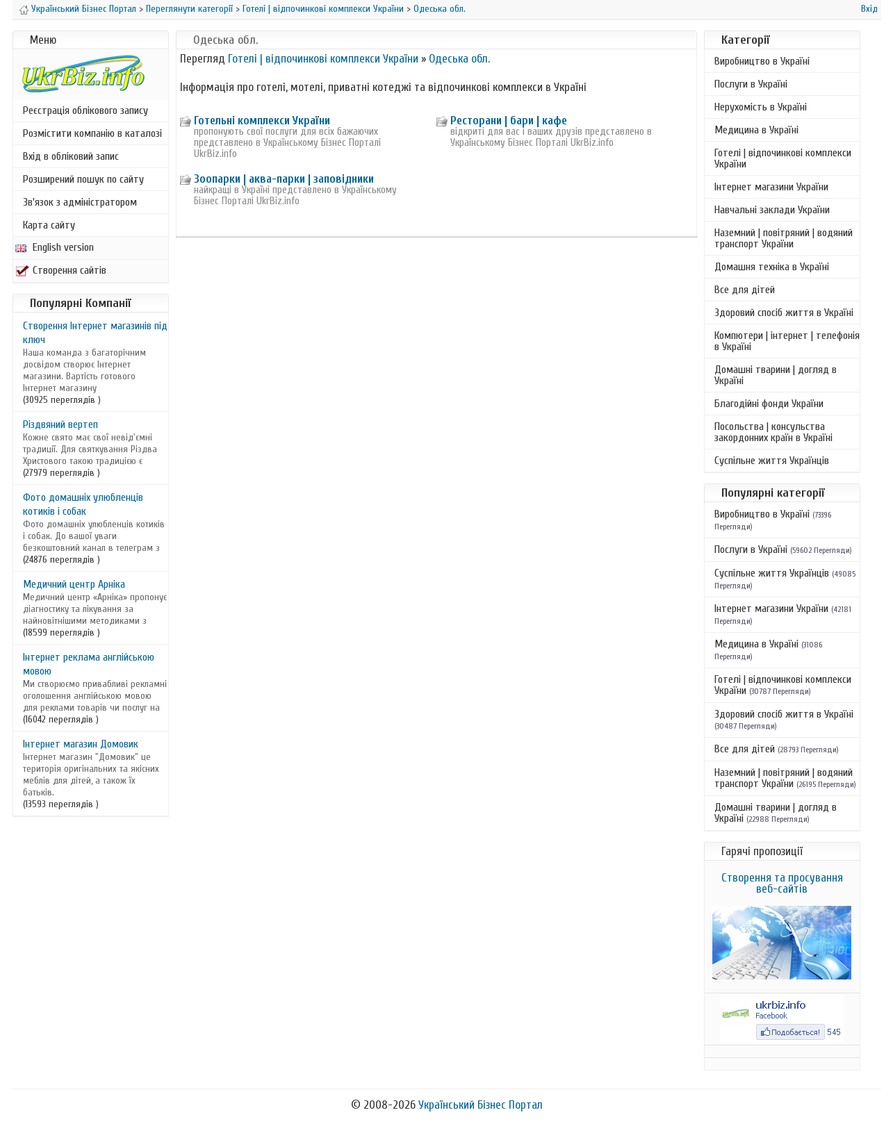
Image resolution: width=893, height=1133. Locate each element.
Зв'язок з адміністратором (80, 202)
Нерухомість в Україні (760, 107)
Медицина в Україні (756, 130)
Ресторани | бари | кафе (508, 120)
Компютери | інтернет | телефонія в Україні (787, 341)
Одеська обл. (439, 9)
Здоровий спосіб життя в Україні (783, 312)
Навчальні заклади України (772, 210)
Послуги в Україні (750, 84)
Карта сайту (49, 225)
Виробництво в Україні (762, 61)
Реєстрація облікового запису (85, 110)
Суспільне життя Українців (771, 460)
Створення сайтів (60, 270)
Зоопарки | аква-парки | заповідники (284, 178)
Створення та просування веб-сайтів (782, 883)
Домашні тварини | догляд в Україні (775, 375)
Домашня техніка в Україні (771, 266)
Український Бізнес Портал (83, 9)
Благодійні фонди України (769, 403)
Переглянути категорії (189, 9)
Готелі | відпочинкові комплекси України (323, 9)
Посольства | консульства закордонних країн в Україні (773, 432)
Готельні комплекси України (262, 120)
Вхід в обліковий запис (71, 156)
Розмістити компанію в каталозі (92, 133)
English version (54, 247)
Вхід (869, 9)
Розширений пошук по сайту (83, 179)
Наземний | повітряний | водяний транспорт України (783, 238)
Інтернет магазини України (771, 187)
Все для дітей (744, 289)
